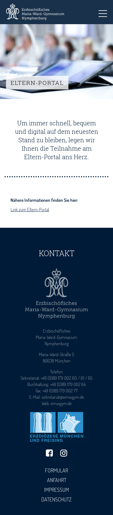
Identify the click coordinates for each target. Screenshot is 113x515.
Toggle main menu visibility (103, 12)
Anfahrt (56, 480)
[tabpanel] (56, 61)
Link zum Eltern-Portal (30, 209)
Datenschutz (56, 499)
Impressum (56, 489)
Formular (56, 470)
